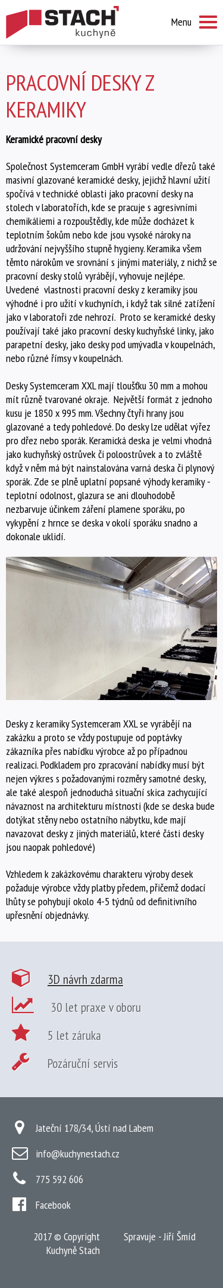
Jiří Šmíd (180, 1236)
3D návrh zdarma (85, 979)
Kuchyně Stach (73, 1250)
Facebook (53, 1205)
